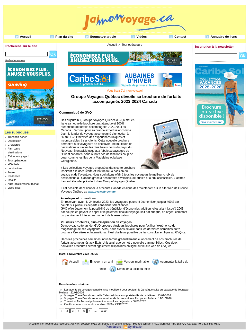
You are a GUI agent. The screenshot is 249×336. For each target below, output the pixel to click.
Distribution (13, 140)
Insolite (10, 179)
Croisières (12, 144)
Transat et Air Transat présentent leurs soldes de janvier (94, 301)
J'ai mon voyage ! (16, 156)
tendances (12, 176)
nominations (13, 168)
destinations (15, 152)
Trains (10, 172)
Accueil (23, 37)
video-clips (12, 187)
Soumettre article (100, 37)
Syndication (135, 326)
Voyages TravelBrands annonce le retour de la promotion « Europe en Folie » (107, 298)
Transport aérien (16, 136)
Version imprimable (132, 261)
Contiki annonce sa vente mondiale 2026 (86, 304)
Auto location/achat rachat (22, 183)
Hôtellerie (12, 164)
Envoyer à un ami (97, 261)
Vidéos (139, 37)
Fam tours (12, 148)
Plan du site (61, 37)
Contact (177, 37)
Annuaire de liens (221, 37)
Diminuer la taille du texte (129, 269)
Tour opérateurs (16, 160)
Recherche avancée (15, 60)
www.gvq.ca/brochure (102, 191)
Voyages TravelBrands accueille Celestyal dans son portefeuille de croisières (107, 295)
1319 (103, 310)
